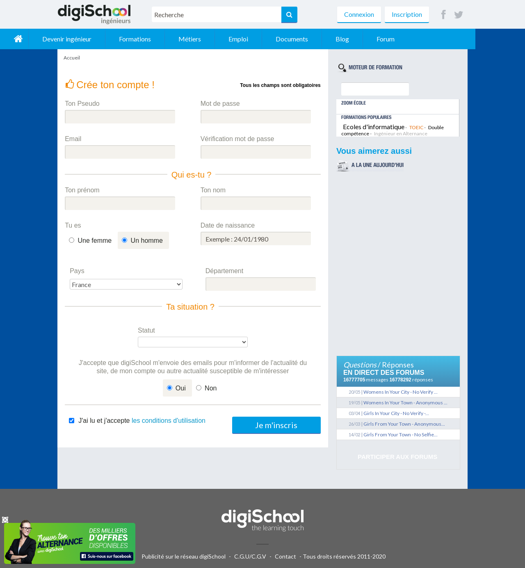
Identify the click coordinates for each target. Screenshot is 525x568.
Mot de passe (220, 103)
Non (211, 388)
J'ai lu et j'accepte (141, 420)
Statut (146, 330)
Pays (77, 270)
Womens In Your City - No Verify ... (400, 392)
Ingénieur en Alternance (400, 133)
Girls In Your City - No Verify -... (396, 413)
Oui (181, 388)
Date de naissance (228, 225)
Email (73, 138)
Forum (435, 39)
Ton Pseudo (82, 103)
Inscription (407, 14)
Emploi (288, 39)
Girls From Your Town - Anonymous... (404, 424)
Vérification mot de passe (237, 138)
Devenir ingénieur (116, 39)
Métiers (239, 39)
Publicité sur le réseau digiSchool (184, 556)
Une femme (95, 240)
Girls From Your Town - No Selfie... (400, 434)
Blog (392, 39)
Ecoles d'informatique (373, 126)
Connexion (359, 14)
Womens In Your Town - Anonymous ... (405, 402)
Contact (285, 556)
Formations (185, 39)
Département (224, 270)
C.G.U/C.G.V (250, 556)
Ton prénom (82, 190)
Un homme (147, 240)
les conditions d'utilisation (168, 420)
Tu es (73, 225)
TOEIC (416, 127)
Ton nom (213, 190)
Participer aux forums (397, 456)
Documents (341, 39)
